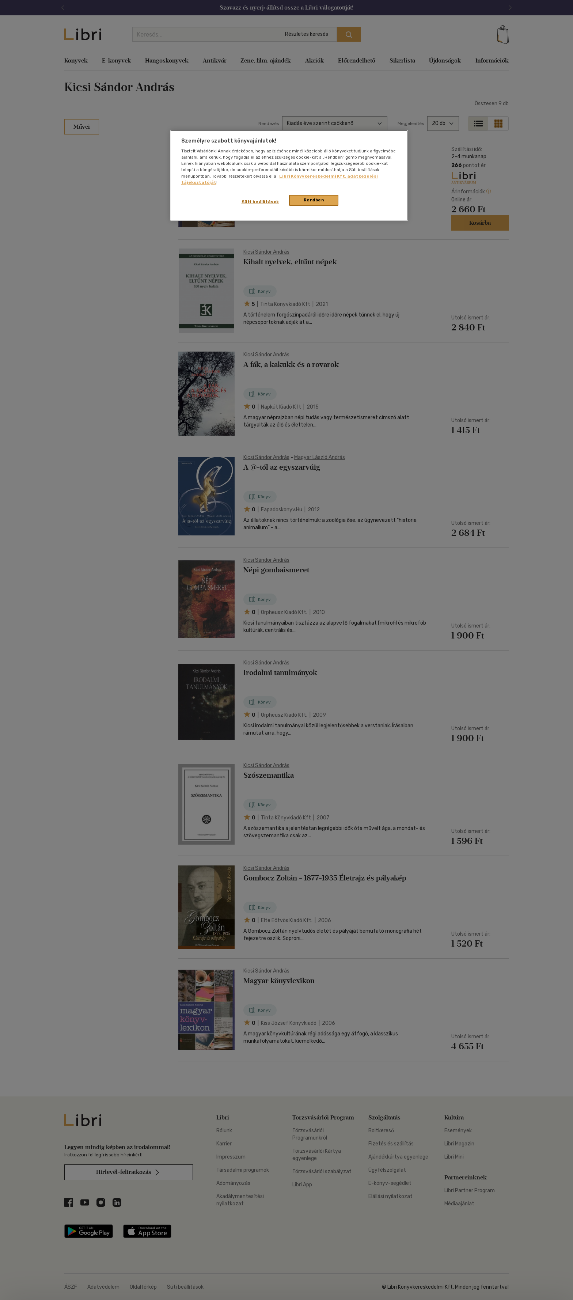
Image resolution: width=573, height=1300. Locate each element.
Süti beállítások (260, 201)
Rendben (314, 199)
